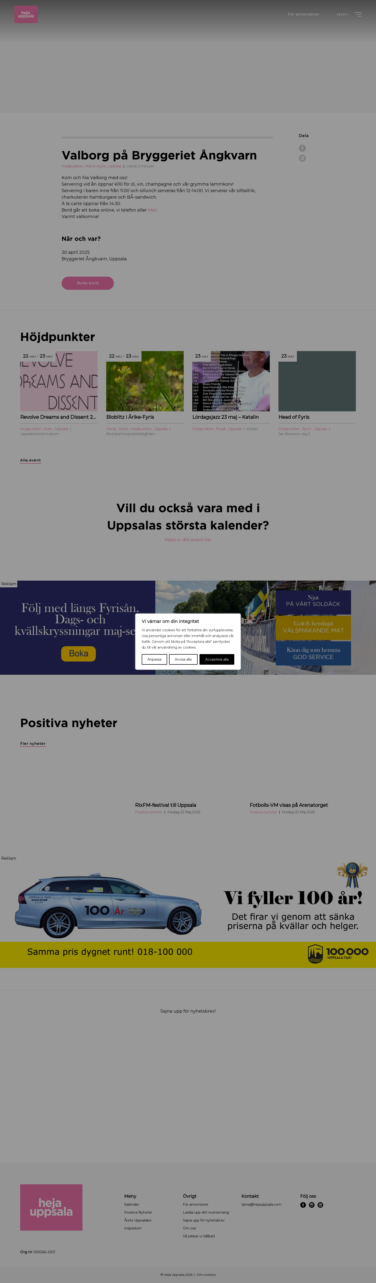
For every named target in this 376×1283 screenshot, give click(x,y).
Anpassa (154, 659)
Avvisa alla (183, 659)
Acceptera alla (217, 659)
